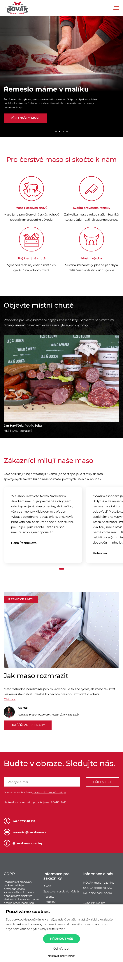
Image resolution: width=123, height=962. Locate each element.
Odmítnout (61, 948)
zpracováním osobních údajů (49, 792)
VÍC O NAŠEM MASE (25, 118)
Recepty (48, 896)
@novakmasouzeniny (23, 843)
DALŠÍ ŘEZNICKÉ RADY (27, 725)
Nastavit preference (61, 956)
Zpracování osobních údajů (61, 891)
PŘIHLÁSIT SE (102, 782)
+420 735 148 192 (19, 821)
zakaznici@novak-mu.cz (25, 832)
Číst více (9, 699)
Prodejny (49, 902)
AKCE (47, 886)
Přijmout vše (61, 938)
